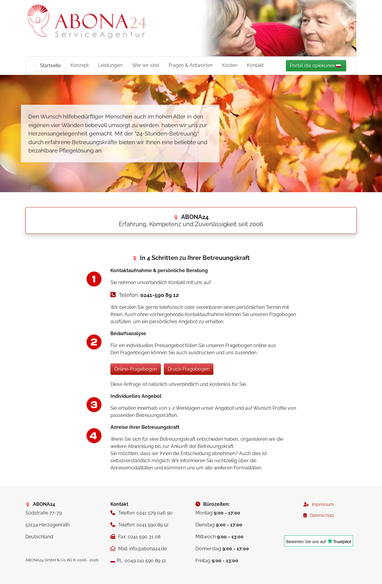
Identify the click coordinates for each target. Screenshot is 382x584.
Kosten (229, 65)
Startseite (50, 65)
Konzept (79, 65)
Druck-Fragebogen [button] (189, 369)
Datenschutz (322, 515)
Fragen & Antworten (190, 65)
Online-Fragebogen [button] (135, 369)
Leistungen (110, 65)
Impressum (323, 504)
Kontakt (255, 65)
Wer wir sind (145, 65)
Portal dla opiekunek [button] (315, 65)
